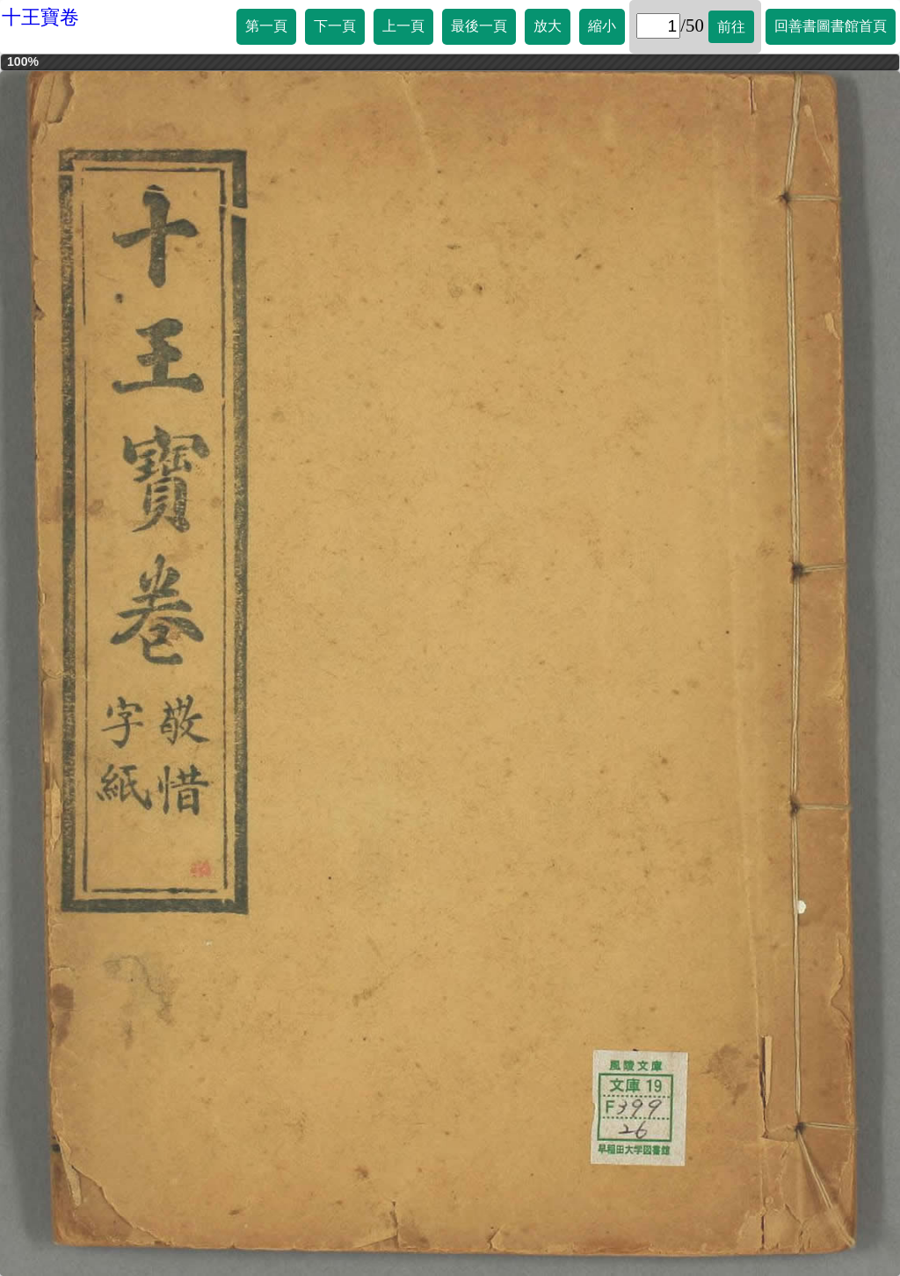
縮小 (602, 25)
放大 (547, 25)
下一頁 (335, 25)
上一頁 (403, 25)
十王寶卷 (40, 17)
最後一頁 (479, 25)
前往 (731, 26)
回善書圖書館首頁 (830, 25)
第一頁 (266, 25)
